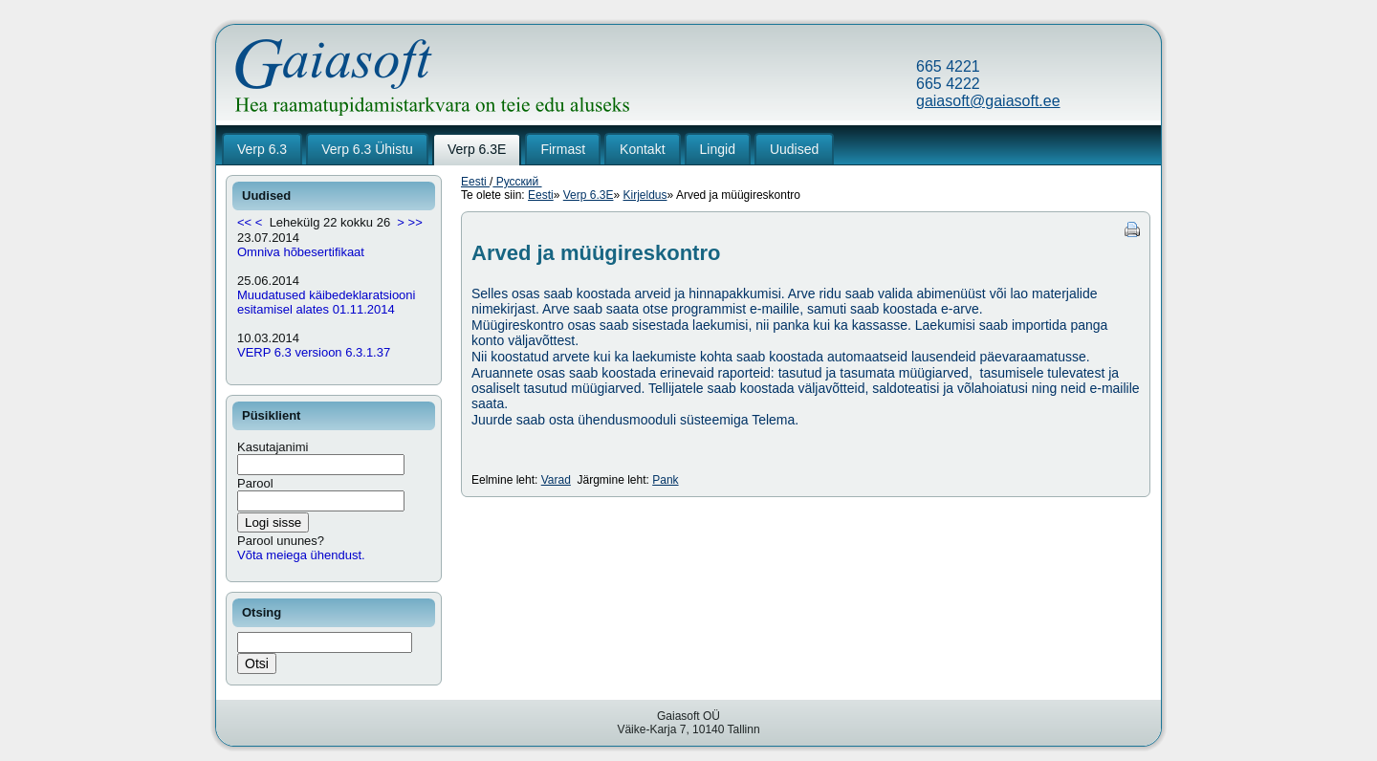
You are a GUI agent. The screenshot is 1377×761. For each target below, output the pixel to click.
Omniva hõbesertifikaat (300, 252)
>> (415, 222)
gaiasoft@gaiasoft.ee (988, 101)
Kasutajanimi (272, 447)
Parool (255, 483)
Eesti (475, 181)
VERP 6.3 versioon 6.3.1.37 (313, 352)
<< (244, 222)
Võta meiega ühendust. (301, 555)
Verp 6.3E (588, 195)
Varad (556, 480)
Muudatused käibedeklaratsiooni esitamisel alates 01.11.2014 (326, 302)
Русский (516, 181)
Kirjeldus (645, 195)
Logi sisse (273, 522)
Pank (665, 480)
